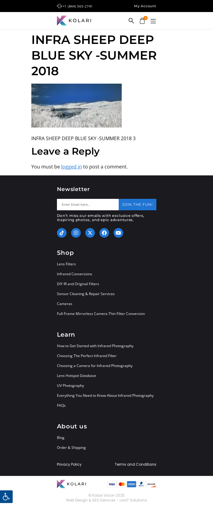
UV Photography (70, 385)
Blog (60, 437)
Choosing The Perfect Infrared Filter (87, 355)
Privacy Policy (69, 464)
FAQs (61, 405)
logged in (71, 166)
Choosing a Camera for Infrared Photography (95, 365)
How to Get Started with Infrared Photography (95, 345)
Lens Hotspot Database (76, 375)
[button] (153, 21)
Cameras (64, 303)
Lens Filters (66, 264)
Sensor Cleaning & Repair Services (86, 293)
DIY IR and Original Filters (78, 283)
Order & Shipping (71, 447)
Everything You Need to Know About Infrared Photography (105, 395)
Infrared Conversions (74, 273)
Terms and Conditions (135, 464)
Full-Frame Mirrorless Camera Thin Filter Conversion (101, 313)
